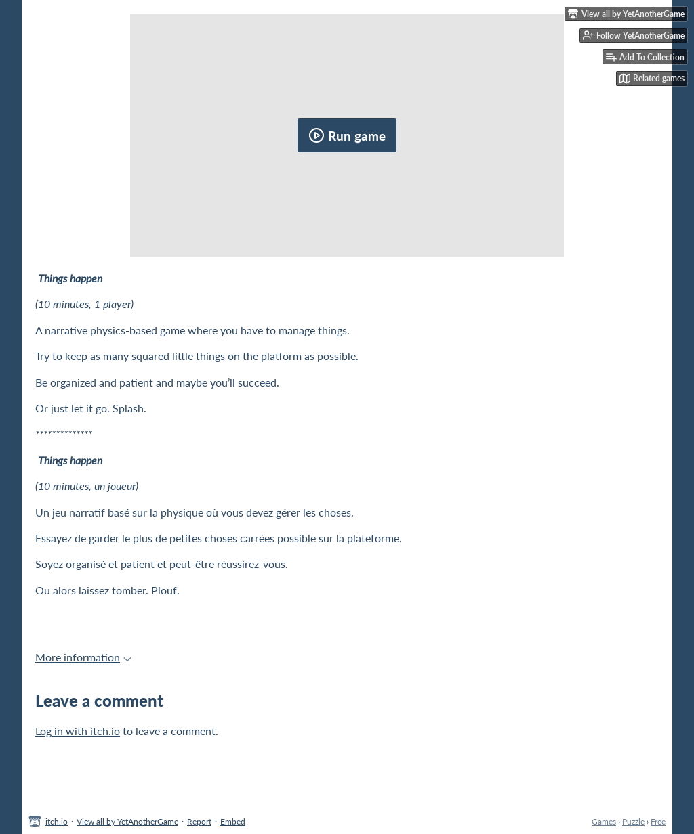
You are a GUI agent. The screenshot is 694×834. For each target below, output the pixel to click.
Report (199, 821)
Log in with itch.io (77, 730)
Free (658, 821)
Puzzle (633, 821)
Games (604, 821)
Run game (347, 135)
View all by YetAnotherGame (127, 821)
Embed (232, 821)
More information (83, 657)
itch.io (56, 821)
